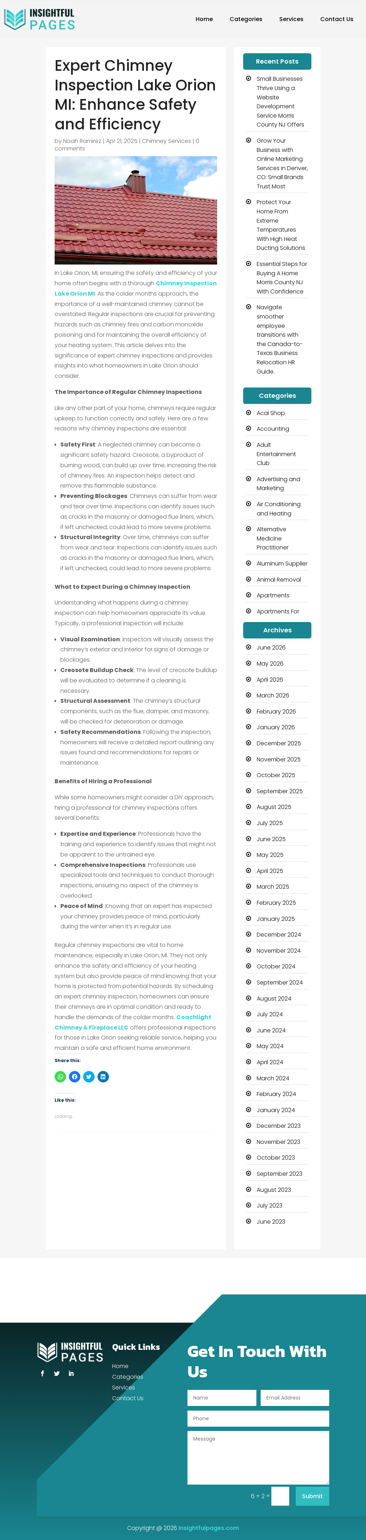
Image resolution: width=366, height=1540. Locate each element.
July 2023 (269, 1205)
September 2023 (279, 1174)
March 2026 (273, 695)
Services (291, 19)
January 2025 (276, 919)
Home (204, 19)
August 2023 (274, 1190)
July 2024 (270, 1014)
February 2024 (276, 1094)
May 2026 (270, 664)
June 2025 (271, 839)
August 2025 (274, 807)
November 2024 (279, 951)
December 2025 (279, 743)
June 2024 (271, 1030)
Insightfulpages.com (209, 1528)
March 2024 (273, 1078)
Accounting (273, 429)
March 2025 (273, 887)
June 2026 (271, 647)
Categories (246, 19)
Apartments (273, 595)
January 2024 (276, 1110)
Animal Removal (279, 580)
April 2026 (270, 680)
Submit (312, 1496)
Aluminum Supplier (282, 563)
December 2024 (279, 935)
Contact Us (337, 19)
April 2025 (270, 871)
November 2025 (279, 759)
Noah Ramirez (82, 141)
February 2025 (276, 903)
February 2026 (276, 711)
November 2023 (278, 1142)
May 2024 (270, 1046)
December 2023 (279, 1126)
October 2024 (276, 966)
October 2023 (276, 1158)
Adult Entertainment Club (276, 454)
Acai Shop (271, 413)
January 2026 (276, 727)
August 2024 (274, 998)
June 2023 (271, 1222)
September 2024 (280, 982)
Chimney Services (166, 141)
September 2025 (280, 791)
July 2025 (270, 823)
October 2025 (276, 775)
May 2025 (270, 855)
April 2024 (270, 1062)
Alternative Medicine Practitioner (273, 538)
